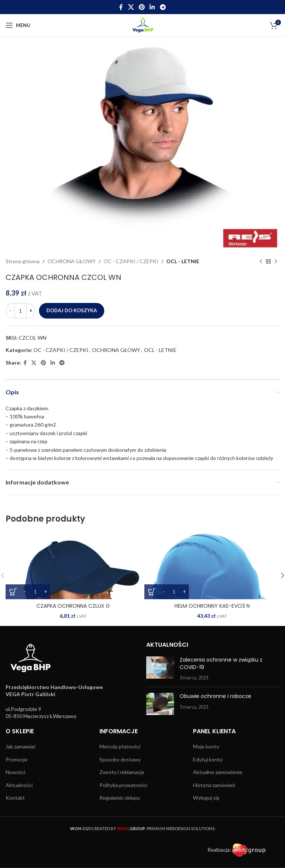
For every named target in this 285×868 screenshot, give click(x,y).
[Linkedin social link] (152, 7)
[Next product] (275, 261)
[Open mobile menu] (18, 25)
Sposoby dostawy (120, 759)
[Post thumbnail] (160, 668)
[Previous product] (261, 261)
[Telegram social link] (162, 7)
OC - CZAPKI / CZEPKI (131, 261)
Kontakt (15, 797)
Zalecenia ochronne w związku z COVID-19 (221, 663)
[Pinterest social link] (141, 7)
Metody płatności (119, 746)
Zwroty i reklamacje (121, 772)
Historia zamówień (214, 785)
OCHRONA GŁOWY (72, 261)
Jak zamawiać (21, 746)
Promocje (16, 759)
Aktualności (19, 785)
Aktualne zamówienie (217, 772)
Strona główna (23, 261)
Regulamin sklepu (119, 797)
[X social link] (130, 7)
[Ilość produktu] (20, 311)
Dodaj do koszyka (71, 310)
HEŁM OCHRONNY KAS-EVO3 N (212, 606)
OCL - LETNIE (182, 261)
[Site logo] (142, 25)
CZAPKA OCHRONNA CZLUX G (73, 606)
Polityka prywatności (123, 785)
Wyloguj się (206, 797)
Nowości (15, 772)
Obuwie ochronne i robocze (215, 696)
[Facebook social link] (121, 7)
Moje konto (206, 746)
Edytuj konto (208, 759)
